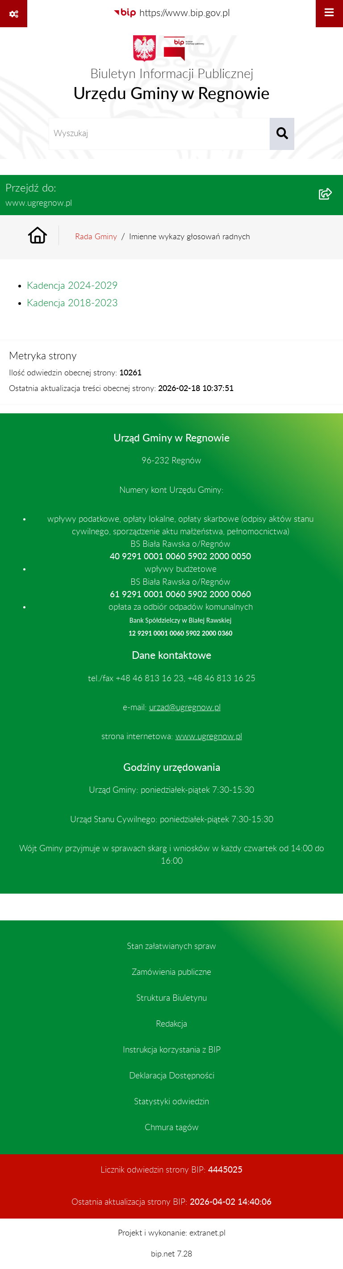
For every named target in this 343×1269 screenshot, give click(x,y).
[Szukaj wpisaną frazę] (282, 134)
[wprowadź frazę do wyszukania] (159, 134)
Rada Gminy (96, 237)
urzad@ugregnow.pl (185, 707)
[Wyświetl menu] (329, 13)
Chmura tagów (172, 1127)
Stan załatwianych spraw (171, 946)
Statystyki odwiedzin (171, 1102)
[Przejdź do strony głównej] (171, 72)
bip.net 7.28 (171, 1254)
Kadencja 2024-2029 (72, 286)
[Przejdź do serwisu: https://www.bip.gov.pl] (171, 13)
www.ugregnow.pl (209, 736)
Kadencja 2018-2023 (72, 303)
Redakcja (171, 1024)
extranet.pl (207, 1233)
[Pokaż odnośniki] (13, 13)
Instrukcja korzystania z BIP (172, 1050)
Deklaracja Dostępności (171, 1076)
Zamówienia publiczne (171, 972)
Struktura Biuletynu (171, 998)
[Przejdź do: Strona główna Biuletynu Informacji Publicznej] (48, 237)
